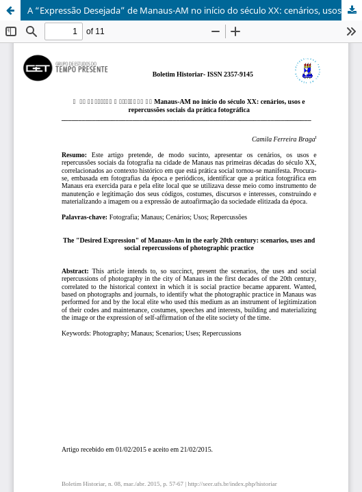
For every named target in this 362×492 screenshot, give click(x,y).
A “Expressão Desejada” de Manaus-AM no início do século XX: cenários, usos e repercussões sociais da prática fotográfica (194, 10)
